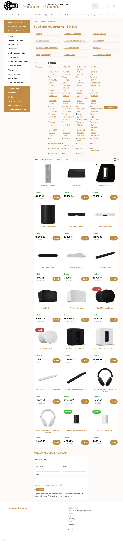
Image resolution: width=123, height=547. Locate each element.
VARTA (79, 101)
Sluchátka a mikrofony (102, 55)
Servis (70, 513)
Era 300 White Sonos (48, 349)
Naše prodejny (73, 508)
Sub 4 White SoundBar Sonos (105, 349)
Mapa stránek (28, 540)
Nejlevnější (49, 159)
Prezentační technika (72, 34)
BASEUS (80, 117)
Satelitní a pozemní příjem (74, 41)
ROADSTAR (53, 122)
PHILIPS (80, 75)
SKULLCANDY (68, 117)
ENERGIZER (95, 85)
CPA (78, 80)
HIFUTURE (95, 122)
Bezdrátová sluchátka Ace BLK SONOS (105, 390)
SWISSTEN (53, 112)
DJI (50, 120)
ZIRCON (80, 93)
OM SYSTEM (82, 120)
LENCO (94, 130)
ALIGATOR (81, 83)
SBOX (65, 153)
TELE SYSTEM (54, 93)
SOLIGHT (66, 125)
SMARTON (53, 96)
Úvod (36, 22)
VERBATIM (53, 80)
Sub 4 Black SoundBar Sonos (76, 349)
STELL (51, 85)
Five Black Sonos (48, 308)
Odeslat (40, 489)
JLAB (93, 114)
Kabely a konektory (43, 55)
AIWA (65, 114)
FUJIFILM (80, 122)
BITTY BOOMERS (95, 149)
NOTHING (80, 135)
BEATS (51, 109)
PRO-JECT (53, 130)
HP (78, 77)
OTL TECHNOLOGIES (68, 144)
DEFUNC (52, 117)
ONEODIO (67, 138)
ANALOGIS (81, 130)
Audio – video (69, 55)
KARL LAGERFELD (95, 126)
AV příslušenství (42, 41)
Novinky (71, 524)
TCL (50, 106)
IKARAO (52, 138)
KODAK (80, 148)
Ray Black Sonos (48, 267)
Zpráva (37, 474)
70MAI (79, 153)
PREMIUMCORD (96, 109)
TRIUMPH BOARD (66, 86)
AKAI (65, 122)
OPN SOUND (54, 148)
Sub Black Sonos (105, 185)
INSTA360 (53, 153)
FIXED (51, 83)
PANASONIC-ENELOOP (82, 68)
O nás (70, 527)
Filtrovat (111, 107)
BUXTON (66, 93)
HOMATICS (95, 112)
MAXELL (66, 77)
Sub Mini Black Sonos (48, 226)
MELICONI (81, 109)
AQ (64, 130)
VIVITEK (66, 72)
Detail (56, 197)
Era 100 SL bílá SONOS (105, 430)
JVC (92, 90)
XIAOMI (94, 72)
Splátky (70, 521)
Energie (39, 34)
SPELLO (66, 135)
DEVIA (93, 80)
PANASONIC (53, 72)
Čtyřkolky (71, 519)
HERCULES (95, 77)
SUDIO (93, 143)
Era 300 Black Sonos (105, 308)
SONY (93, 67)
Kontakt (71, 529)
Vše (50, 67)
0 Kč (113, 6)
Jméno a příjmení (41, 459)
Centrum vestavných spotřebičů (79, 511)
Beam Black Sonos (77, 226)
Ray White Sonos (76, 267)
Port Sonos (76, 185)
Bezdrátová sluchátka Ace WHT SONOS (48, 431)
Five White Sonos (76, 308)
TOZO (93, 133)
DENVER (66, 133)
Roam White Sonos (48, 185)
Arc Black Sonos (105, 267)
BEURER (66, 96)
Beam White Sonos (105, 226)
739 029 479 (33, 7)
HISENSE (80, 103)
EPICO (79, 112)
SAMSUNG (67, 75)
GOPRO (66, 80)
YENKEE (80, 72)
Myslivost (71, 516)
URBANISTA (95, 120)
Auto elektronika (99, 34)
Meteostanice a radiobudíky (47, 48)
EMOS (93, 103)
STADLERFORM (54, 143)
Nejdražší (58, 159)
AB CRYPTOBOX (82, 97)
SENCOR (66, 67)
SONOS (80, 114)
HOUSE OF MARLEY (81, 139)
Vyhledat (95, 6)
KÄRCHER (67, 112)
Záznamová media (71, 48)
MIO (64, 83)
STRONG (94, 96)
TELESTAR (67, 148)
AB (78, 106)
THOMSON (67, 106)
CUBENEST (95, 138)
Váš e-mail (39, 467)
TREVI (79, 125)
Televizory (97, 48)
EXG (50, 135)
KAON (51, 103)
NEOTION (66, 101)
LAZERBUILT (95, 135)
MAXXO (52, 90)
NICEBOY (94, 106)
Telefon (65, 467)
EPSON (80, 85)
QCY (51, 125)
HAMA (79, 90)
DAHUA (52, 114)
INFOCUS (66, 109)
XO (78, 143)
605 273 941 (53, 7)
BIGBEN (52, 133)
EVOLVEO (52, 101)
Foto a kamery (98, 41)
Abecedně (67, 159)
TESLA (93, 101)
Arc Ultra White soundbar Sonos (48, 390)
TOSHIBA (94, 93)
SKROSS (94, 117)
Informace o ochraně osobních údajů (48, 485)
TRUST (66, 90)
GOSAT (66, 103)
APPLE (51, 75)
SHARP (93, 75)
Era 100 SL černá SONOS (76, 430)
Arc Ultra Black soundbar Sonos (76, 390)
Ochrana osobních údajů (13, 540)
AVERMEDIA (95, 83)
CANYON (66, 120)
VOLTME (80, 133)
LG (50, 77)
